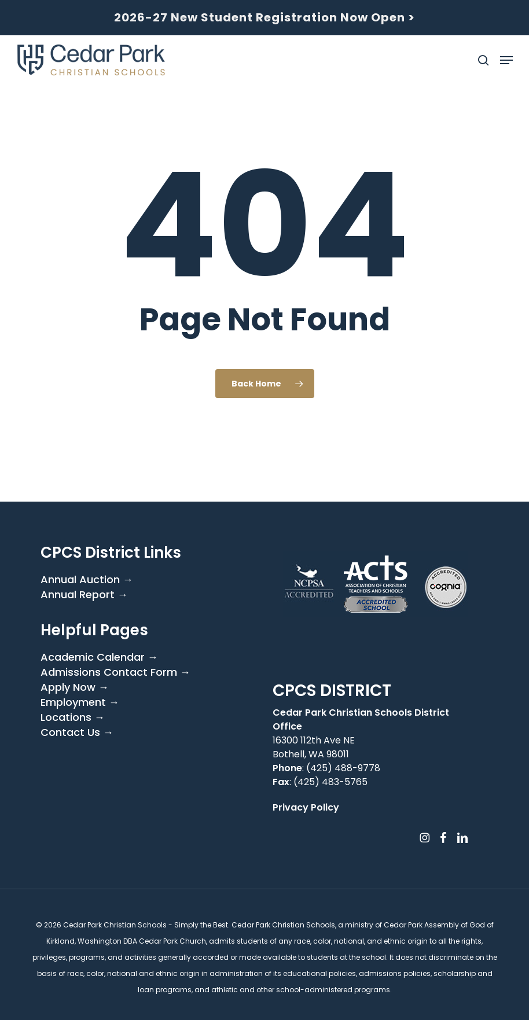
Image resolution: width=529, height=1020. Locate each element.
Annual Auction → (87, 580)
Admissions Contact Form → (115, 672)
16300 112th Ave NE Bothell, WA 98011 (314, 747)
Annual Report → (84, 595)
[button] (506, 60)
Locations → (73, 717)
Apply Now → (75, 687)
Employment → (80, 702)
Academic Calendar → (99, 657)
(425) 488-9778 (343, 768)
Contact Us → (77, 732)
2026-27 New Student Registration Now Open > (264, 17)
